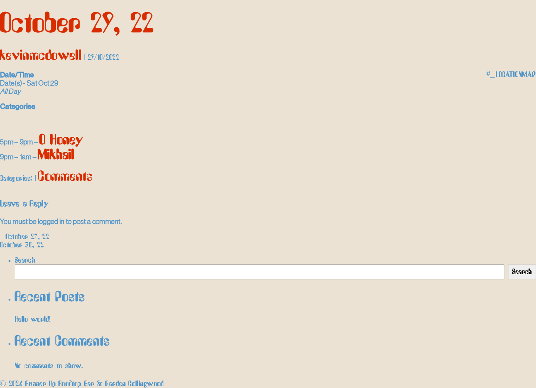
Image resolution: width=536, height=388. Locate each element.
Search (25, 260)
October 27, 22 (25, 237)
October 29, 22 (77, 24)
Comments (65, 176)
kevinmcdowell (41, 55)
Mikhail (56, 155)
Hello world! (33, 319)
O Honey (61, 140)
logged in (51, 221)
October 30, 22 (25, 245)
